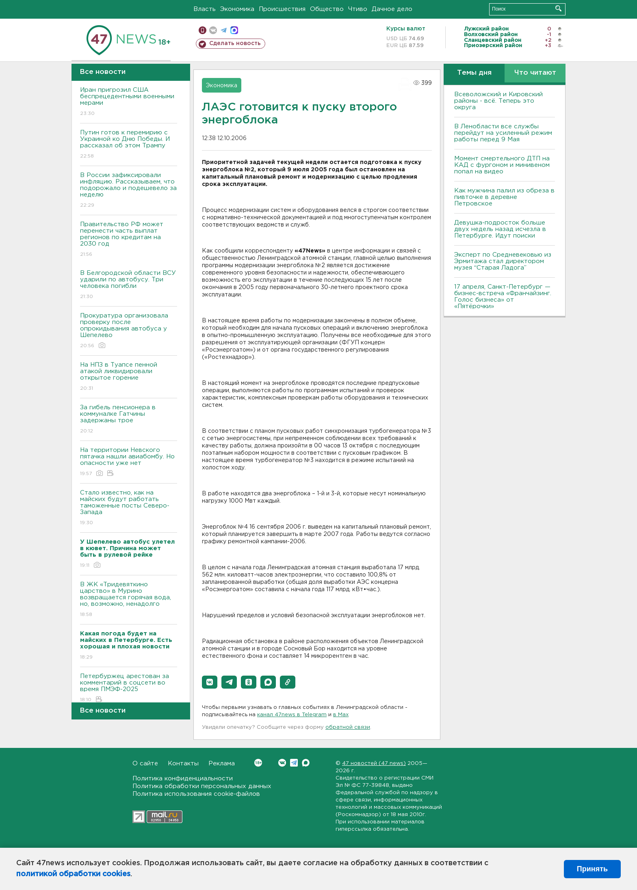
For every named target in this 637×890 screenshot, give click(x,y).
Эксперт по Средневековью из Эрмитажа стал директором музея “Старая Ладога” (502, 261)
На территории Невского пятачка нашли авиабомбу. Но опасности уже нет (128, 462)
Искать (558, 8)
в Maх (341, 715)
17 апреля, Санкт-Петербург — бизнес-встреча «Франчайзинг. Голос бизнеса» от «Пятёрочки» (502, 296)
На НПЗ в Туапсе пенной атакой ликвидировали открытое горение (128, 377)
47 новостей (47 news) (374, 763)
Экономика (237, 9)
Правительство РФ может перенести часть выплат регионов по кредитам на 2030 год (128, 240)
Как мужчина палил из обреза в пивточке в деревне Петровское (504, 197)
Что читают (535, 73)
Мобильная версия (202, 30)
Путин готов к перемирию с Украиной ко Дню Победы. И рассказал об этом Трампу (128, 145)
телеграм (224, 30)
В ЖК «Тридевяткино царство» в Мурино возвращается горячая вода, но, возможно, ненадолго (128, 600)
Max (306, 763)
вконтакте (213, 30)
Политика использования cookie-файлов (196, 794)
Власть (204, 9)
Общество (327, 9)
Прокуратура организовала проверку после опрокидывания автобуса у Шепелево (128, 331)
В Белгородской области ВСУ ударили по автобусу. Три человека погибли (128, 285)
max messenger (234, 30)
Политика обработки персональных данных (201, 786)
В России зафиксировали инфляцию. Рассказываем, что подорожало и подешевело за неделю (128, 191)
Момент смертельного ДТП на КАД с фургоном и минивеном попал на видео (502, 165)
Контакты (183, 763)
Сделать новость (235, 43)
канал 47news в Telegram (292, 715)
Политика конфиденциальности (182, 778)
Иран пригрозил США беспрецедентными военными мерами (128, 102)
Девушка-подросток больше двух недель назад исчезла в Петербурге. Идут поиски (500, 229)
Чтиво (357, 9)
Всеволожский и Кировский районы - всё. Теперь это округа (498, 101)
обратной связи (347, 727)
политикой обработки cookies (73, 874)
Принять (592, 869)
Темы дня (474, 73)
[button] (209, 682)
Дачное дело (392, 9)
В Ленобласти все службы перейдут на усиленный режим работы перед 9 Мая (503, 133)
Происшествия (282, 9)
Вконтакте (258, 763)
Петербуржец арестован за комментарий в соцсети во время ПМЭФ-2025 (128, 688)
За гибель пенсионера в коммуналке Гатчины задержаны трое (128, 419)
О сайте (145, 763)
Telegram (294, 763)
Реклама (221, 763)
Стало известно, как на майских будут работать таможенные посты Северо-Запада (128, 508)
